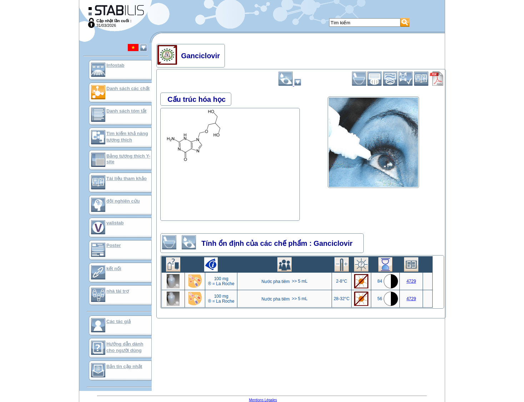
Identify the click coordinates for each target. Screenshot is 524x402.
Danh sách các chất (128, 88)
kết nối (113, 268)
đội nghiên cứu (123, 201)
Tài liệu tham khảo (126, 178)
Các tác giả (118, 321)
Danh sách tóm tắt (126, 111)
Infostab (115, 65)
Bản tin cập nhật (124, 366)
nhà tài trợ (117, 291)
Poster (113, 245)
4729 (411, 281)
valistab (115, 222)
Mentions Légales (263, 400)
